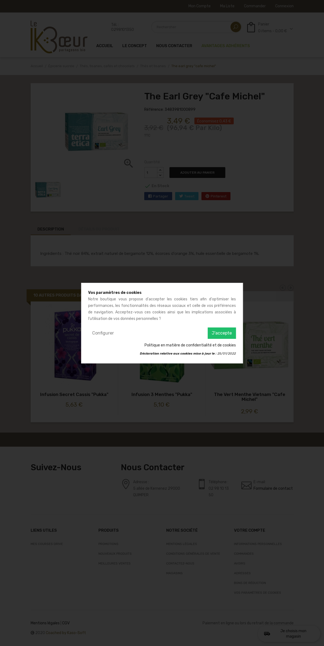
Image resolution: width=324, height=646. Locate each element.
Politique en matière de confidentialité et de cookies (190, 345)
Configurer (103, 333)
